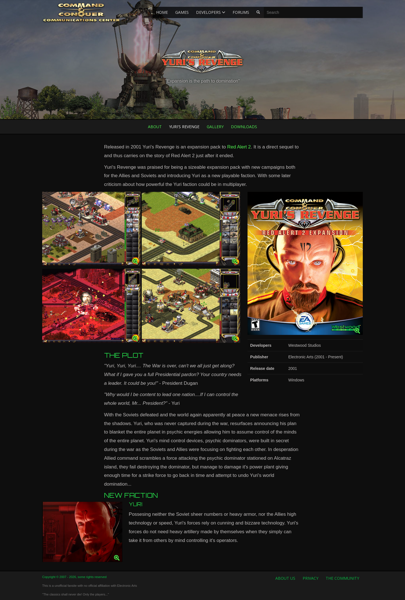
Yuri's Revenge (184, 126)
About (155, 126)
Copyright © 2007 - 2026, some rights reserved (74, 577)
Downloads (244, 126)
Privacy (310, 578)
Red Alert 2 (239, 147)
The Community (342, 578)
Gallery (215, 126)
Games (182, 12)
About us (285, 578)
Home (162, 12)
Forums (241, 12)
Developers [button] (210, 12)
